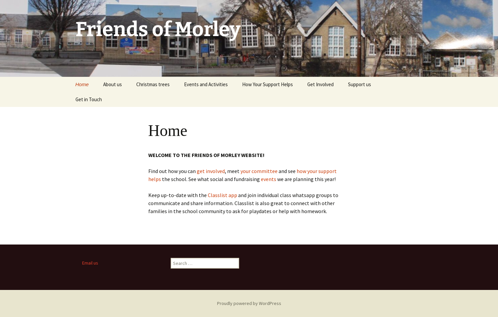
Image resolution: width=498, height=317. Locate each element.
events (268, 179)
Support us (359, 84)
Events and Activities (206, 84)
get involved (211, 171)
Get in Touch (88, 99)
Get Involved (320, 84)
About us (112, 84)
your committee (259, 171)
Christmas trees (153, 84)
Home (82, 84)
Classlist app (222, 195)
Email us (90, 263)
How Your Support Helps (267, 84)
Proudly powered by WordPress (249, 303)
